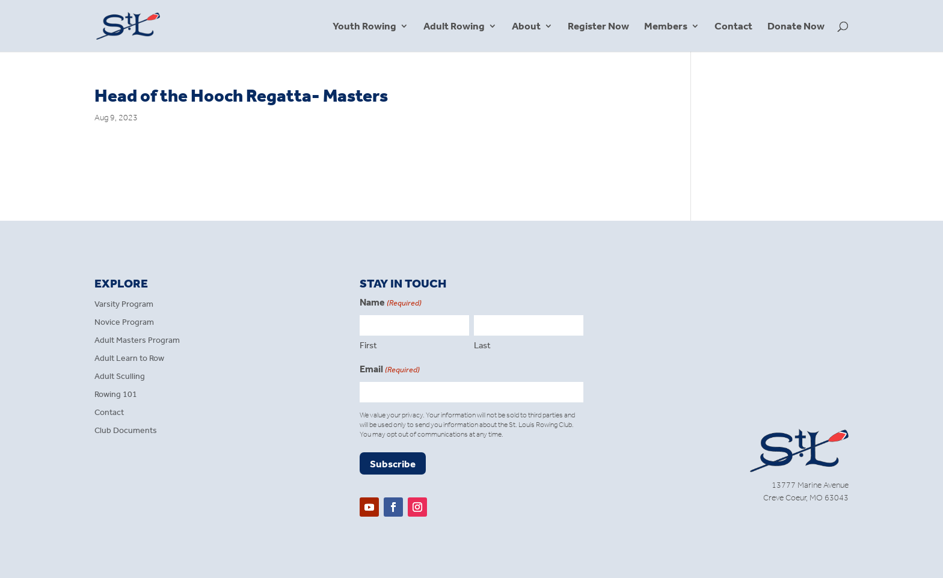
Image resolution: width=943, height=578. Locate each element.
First (368, 345)
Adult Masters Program (137, 340)
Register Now (598, 27)
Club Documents (125, 430)
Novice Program (124, 322)
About (526, 27)
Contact (733, 27)
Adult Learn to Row (129, 358)
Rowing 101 (115, 394)
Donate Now (796, 27)
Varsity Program (123, 304)
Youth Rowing (364, 27)
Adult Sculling (119, 376)
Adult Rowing (454, 27)
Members (665, 27)
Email (390, 370)
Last (482, 345)
